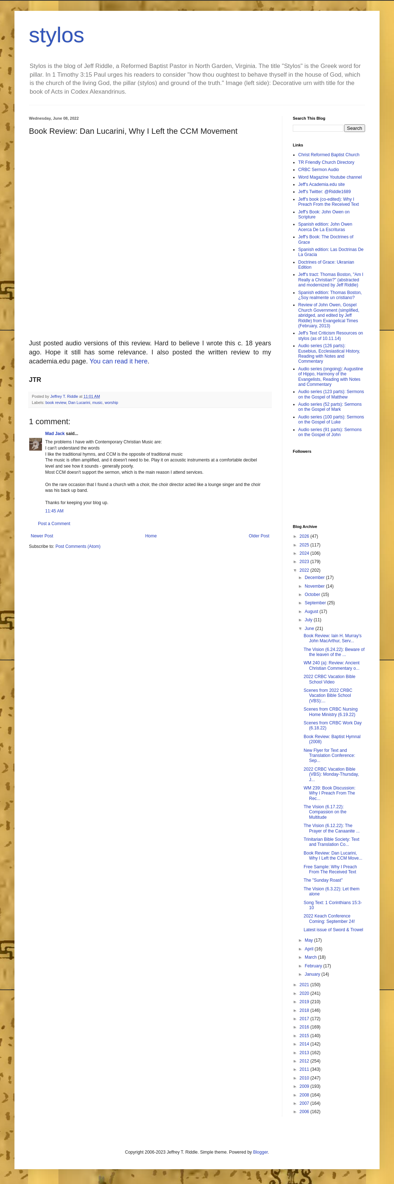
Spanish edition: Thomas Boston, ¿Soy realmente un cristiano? (330, 295)
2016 (305, 1027)
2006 (305, 1111)
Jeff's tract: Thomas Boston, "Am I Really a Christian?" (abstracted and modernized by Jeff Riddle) (330, 280)
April (309, 948)
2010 (305, 1078)
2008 (305, 1095)
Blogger (260, 1152)
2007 (305, 1103)
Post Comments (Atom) (77, 546)
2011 (305, 1069)
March (311, 957)
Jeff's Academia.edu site (321, 184)
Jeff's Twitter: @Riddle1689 (324, 191)
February (314, 965)
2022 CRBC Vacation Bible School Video (329, 679)
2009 (305, 1086)
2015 (305, 1035)
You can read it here (118, 361)
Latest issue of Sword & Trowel (333, 929)
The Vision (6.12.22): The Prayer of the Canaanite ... (332, 828)
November (315, 586)
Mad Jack (55, 433)
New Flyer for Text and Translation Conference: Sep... (329, 755)
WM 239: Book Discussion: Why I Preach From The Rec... (329, 793)
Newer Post (42, 535)
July (309, 619)
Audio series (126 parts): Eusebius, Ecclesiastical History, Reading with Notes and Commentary (329, 353)
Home (151, 535)
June (310, 628)
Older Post (259, 535)
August (312, 611)
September (316, 602)
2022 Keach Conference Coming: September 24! (329, 918)
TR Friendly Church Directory (326, 162)
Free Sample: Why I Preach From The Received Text (330, 869)
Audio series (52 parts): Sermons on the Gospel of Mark (329, 407)
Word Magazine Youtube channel (330, 177)
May (309, 940)
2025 (305, 545)
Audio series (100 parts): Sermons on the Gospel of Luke (331, 419)
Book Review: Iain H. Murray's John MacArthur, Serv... (332, 638)
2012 (305, 1061)
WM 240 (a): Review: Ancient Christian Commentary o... (332, 665)
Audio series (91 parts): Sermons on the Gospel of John (329, 432)
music (97, 402)
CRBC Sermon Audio (318, 169)
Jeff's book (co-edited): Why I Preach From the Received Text (328, 202)
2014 (305, 1044)
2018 (305, 1010)
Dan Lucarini (79, 402)
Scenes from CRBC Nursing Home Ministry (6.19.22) (330, 712)
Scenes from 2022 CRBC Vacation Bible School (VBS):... (328, 695)
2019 (305, 1001)
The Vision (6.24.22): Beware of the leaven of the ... (334, 652)
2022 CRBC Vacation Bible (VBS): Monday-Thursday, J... (331, 774)
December (315, 577)
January (313, 974)
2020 (305, 993)
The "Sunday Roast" (323, 880)
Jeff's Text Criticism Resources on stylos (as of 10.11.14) (330, 336)
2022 (305, 570)
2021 (305, 984)
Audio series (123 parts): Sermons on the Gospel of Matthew (331, 394)
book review (56, 402)
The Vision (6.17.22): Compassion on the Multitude (325, 812)
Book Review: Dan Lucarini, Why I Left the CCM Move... (333, 856)
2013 (305, 1052)
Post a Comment (54, 523)
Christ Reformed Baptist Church (328, 154)
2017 (305, 1018)
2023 (305, 561)
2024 (305, 553)
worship (111, 402)
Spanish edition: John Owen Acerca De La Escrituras (325, 227)
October (313, 594)
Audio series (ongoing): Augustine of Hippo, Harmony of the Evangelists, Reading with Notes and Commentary (330, 376)
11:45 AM (54, 511)
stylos (56, 35)
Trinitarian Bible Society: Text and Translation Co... (331, 842)
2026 (305, 536)
